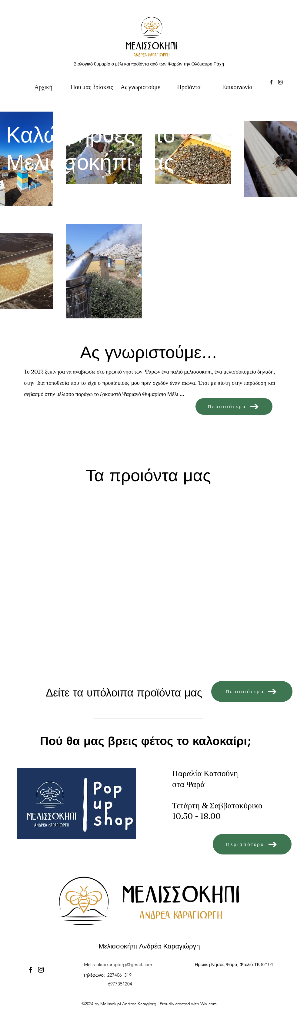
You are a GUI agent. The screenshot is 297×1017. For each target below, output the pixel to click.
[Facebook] (271, 82)
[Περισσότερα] (233, 406)
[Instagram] (280, 82)
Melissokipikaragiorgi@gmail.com (118, 964)
